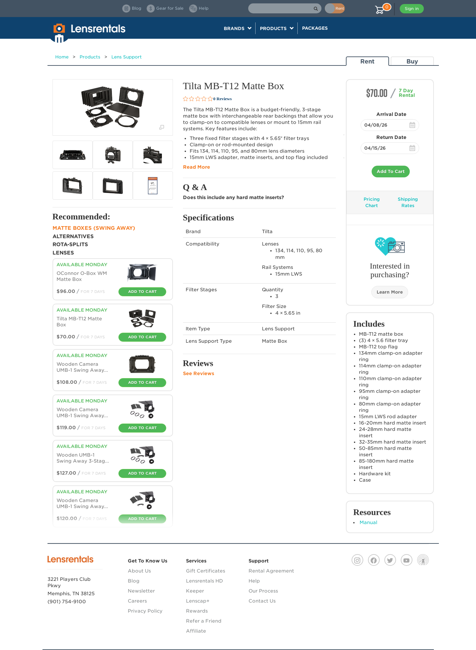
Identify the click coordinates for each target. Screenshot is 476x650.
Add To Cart (391, 171)
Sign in (412, 8)
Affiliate (196, 631)
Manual (368, 522)
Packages (315, 28)
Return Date (391, 137)
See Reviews (198, 373)
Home (62, 56)
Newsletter (141, 591)
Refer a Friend (203, 621)
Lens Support (126, 56)
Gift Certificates (205, 571)
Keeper (195, 591)
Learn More (390, 292)
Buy (412, 61)
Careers (137, 601)
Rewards (197, 611)
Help (254, 581)
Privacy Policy (145, 611)
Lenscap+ (197, 601)
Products (90, 56)
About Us (139, 571)
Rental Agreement (271, 571)
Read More (196, 167)
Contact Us (262, 601)
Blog (133, 581)
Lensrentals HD (204, 581)
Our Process (263, 591)
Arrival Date (391, 114)
